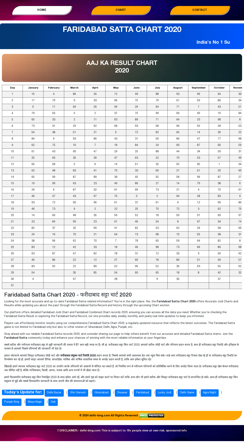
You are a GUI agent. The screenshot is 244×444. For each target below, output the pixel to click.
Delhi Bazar (54, 392)
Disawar (122, 392)
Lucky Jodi (164, 392)
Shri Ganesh (78, 392)
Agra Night (209, 392)
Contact (199, 10)
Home (41, 10)
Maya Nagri (35, 402)
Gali (53, 402)
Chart (121, 10)
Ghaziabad (101, 392)
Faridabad (142, 392)
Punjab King (11, 402)
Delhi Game (187, 392)
